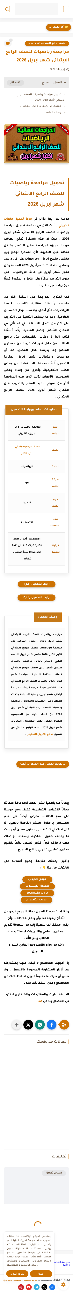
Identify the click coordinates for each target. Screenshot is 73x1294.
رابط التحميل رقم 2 (36, 597)
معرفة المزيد (17, 1273)
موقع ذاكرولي (37, 879)
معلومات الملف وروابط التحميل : (41, 106)
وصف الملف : (53, 112)
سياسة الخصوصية (59, 1262)
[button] (51, 1025)
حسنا (41, 1273)
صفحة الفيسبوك (37, 886)
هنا (40, 1001)
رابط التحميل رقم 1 (37, 584)
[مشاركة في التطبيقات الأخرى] (16, 1025)
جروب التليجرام (36, 900)
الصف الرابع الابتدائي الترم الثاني (47, 43)
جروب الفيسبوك (37, 893)
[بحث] (7, 9)
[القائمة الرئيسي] (66, 9)
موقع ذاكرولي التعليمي (40, 734)
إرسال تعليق (54, 1173)
